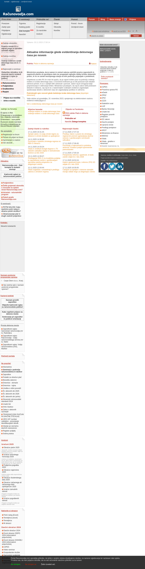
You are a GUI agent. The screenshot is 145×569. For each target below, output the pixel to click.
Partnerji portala (8, 356)
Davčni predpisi (107, 122)
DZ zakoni (105, 119)
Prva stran (6, 19)
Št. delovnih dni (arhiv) (10, 397)
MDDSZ (104, 136)
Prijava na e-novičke (11, 98)
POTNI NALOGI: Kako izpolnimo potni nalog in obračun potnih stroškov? (11, 209)
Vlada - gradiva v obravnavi (107, 142)
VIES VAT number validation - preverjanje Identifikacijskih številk (10, 421)
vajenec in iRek (7, 113)
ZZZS (103, 101)
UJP (102, 106)
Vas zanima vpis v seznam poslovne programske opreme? (13, 287)
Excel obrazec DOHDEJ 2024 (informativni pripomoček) (12, 542)
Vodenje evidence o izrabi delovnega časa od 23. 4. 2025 (11, 63)
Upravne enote (106, 125)
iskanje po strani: (96, 36)
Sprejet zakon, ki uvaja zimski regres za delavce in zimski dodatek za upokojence (43, 135)
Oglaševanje (6, 34)
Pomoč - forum (77, 23)
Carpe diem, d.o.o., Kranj (128, 155)
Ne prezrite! (6, 363)
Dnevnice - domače (9, 383)
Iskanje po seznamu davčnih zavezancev (9, 427)
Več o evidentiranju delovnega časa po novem (44, 104)
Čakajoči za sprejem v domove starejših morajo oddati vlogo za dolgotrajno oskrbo (79, 171)
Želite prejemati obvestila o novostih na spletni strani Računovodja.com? (12, 188)
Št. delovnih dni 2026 (10, 394)
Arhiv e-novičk (9, 101)
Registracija (41, 23)
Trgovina (22, 23)
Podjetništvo (7, 86)
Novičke (57, 30)
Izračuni (39, 34)
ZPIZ (103, 98)
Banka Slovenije (107, 109)
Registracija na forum (10, 135)
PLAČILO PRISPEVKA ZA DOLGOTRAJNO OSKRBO (10, 125)
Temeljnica (7, 521)
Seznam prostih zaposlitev (12, 301)
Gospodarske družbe (11, 552)
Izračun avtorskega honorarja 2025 (10, 456)
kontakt (6, 1)
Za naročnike (41, 30)
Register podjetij (8, 431)
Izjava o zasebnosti (116, 158)
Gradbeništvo (7, 89)
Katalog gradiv (24, 27)
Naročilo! (22, 34)
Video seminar (8, 550)
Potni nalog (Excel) (10, 515)
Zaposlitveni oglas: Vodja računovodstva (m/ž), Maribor (11, 347)
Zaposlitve (6, 374)
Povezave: (104, 83)
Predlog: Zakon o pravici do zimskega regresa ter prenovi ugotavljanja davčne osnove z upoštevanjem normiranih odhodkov (78, 137)
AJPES (5, 547)
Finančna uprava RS (109, 90)
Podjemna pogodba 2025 (10, 466)
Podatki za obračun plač (11, 377)
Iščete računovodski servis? (109, 45)
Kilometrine (6, 367)
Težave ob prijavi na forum (12, 137)
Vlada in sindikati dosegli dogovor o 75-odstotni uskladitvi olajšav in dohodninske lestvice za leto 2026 (44, 151)
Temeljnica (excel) (10, 518)
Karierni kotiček (7, 296)
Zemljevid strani (77, 27)
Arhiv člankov (7, 407)
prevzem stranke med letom (11, 122)
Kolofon (126, 158)
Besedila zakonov (9, 380)
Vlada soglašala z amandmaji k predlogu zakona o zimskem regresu (43, 171)
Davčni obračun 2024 (11, 531)
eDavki (103, 92)
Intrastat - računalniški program (11, 193)
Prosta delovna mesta (10, 325)
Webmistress (113, 160)
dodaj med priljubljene (100, 31)
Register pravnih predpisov (107, 116)
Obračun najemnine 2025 (10, 471)
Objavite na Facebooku (74, 109)
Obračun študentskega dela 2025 (11, 479)
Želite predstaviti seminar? (107, 77)
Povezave (5, 23)
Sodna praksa (7, 434)
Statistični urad (106, 103)
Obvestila (57, 27)
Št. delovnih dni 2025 (10, 391)
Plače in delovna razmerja (44, 64)
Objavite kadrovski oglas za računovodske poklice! (12, 306)
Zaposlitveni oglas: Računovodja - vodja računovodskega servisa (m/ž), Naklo (12, 339)
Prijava (130, 19)
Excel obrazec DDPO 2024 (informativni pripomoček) (11, 535)
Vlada (103, 139)
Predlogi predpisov (108, 128)
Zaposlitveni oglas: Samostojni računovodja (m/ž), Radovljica (12, 331)
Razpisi (5, 92)
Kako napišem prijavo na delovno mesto (12, 313)
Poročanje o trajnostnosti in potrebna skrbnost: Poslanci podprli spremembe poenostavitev (77, 147)
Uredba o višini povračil (11, 388)
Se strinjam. (16, 564)
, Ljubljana (108, 49)
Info (107, 160)
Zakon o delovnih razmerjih (8, 411)
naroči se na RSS (119, 31)
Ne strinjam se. (31, 564)
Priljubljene (6, 30)
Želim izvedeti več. (48, 564)
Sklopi (56, 23)
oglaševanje (15, 1)
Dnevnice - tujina (8, 386)
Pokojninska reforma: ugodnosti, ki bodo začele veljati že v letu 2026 (78, 156)
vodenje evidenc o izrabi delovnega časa (43, 113)
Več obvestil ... (7, 143)
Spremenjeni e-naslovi (10, 140)
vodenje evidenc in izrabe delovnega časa (44, 111)
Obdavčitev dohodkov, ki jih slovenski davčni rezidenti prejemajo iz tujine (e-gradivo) (11, 75)
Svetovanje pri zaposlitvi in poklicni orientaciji (12, 318)
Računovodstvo (8, 83)
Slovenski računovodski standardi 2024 (11, 400)
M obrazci (6, 523)
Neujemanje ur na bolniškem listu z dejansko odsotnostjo (11, 116)
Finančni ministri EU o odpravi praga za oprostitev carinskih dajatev (11, 48)
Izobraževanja (105, 61)
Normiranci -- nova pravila (11, 119)
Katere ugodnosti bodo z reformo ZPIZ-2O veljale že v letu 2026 (79, 163)
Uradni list (6, 404)
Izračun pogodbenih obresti (10, 499)
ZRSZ (103, 95)
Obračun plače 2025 (10, 447)
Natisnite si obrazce (9, 511)
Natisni (93, 64)
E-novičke (40, 27)
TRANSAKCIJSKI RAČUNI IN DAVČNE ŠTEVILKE (12, 415)
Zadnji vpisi (6, 27)
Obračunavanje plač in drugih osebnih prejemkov (11, 215)
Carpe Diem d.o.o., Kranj (12, 281)
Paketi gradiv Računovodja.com (8, 198)
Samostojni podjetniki (11, 555)
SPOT (103, 130)
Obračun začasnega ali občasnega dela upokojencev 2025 (11, 484)
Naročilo (75, 122)
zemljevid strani (26, 1)
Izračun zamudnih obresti (9, 490)
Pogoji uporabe (105, 158)
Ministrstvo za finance (109, 133)
